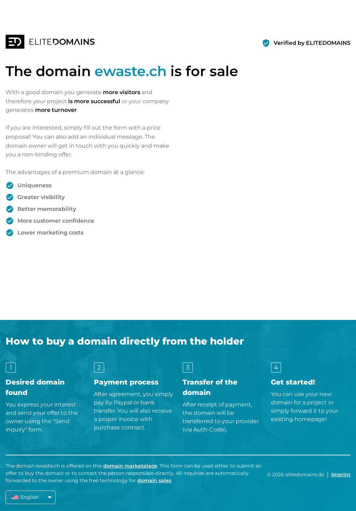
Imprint (340, 474)
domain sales (154, 480)
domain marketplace (130, 466)
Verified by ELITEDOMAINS (312, 43)
